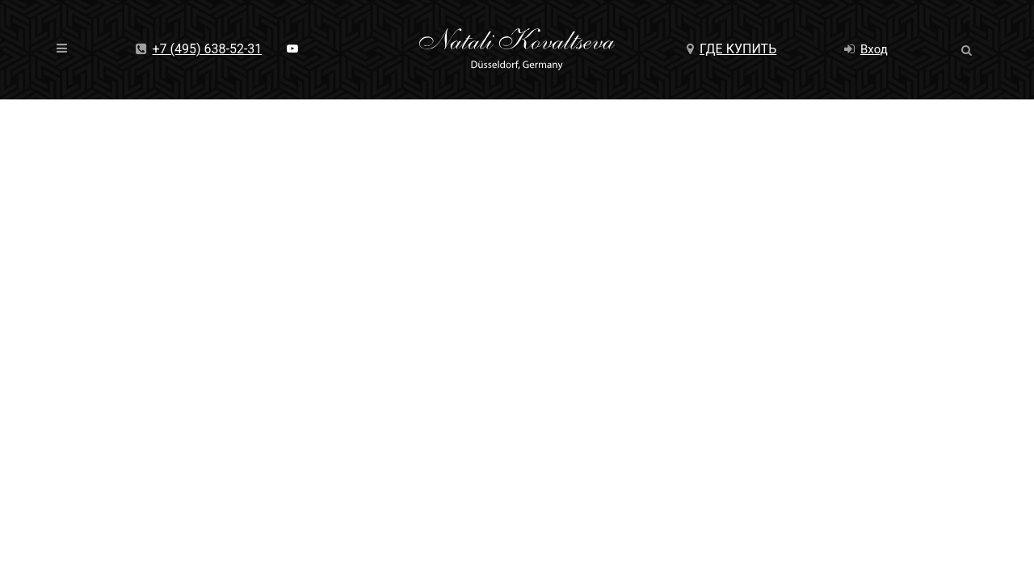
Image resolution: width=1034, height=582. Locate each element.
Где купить (731, 49)
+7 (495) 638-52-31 (199, 49)
